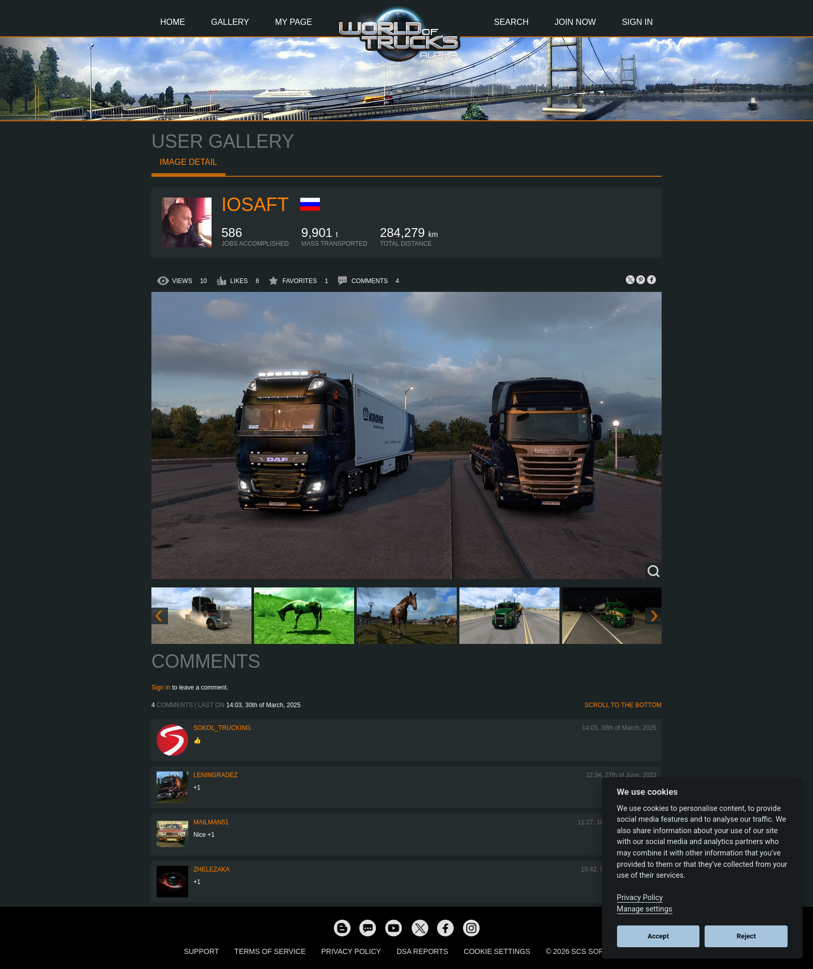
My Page (293, 22)
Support (201, 951)
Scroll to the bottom (623, 705)
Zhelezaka (211, 869)
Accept (658, 936)
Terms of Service (269, 951)
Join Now (575, 22)
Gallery (230, 22)
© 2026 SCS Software (587, 951)
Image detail (188, 162)
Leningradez (215, 775)
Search (511, 22)
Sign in (161, 687)
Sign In (637, 22)
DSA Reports (422, 951)
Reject (746, 936)
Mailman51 (211, 822)
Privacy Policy (351, 951)
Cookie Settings (497, 951)
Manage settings (644, 909)
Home (172, 22)
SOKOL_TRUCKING (222, 728)
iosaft (255, 204)
